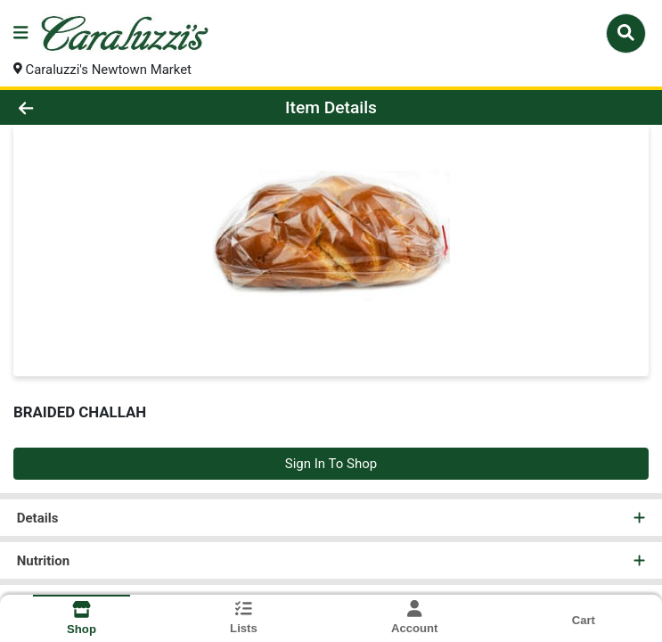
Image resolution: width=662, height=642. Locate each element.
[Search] (625, 33)
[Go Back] (92, 108)
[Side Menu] (20, 33)
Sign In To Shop (331, 464)
